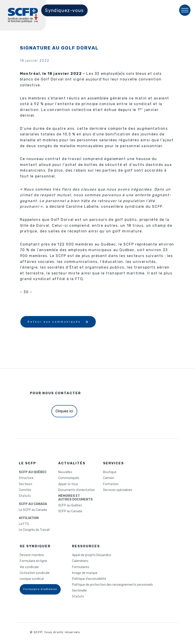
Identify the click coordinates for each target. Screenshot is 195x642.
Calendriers (80, 561)
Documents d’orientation (76, 490)
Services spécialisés (117, 490)
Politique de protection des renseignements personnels (112, 585)
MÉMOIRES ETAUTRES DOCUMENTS (75, 497)
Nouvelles (65, 472)
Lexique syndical (32, 579)
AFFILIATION (29, 518)
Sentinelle (79, 590)
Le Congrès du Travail (34, 530)
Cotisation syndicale (35, 573)
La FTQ (24, 524)
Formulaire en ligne (33, 561)
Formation (110, 484)
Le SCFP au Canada (33, 510)
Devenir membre (32, 555)
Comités (25, 490)
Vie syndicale (29, 567)
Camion (108, 478)
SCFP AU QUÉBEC (33, 472)
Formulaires (80, 567)
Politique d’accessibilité (89, 579)
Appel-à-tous (68, 484)
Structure (26, 478)
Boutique (109, 472)
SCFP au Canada (70, 511)
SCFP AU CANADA (33, 504)
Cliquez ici (64, 411)
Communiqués (68, 478)
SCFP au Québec (70, 505)
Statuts (25, 496)
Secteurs (25, 484)
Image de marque (84, 573)
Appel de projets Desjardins (91, 555)
